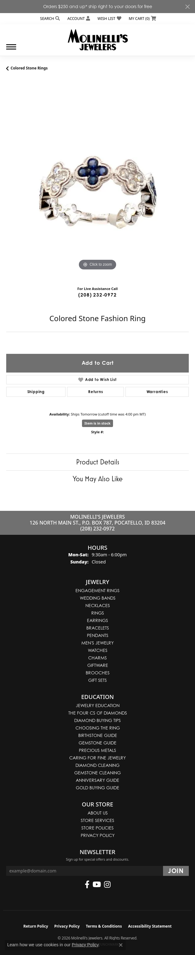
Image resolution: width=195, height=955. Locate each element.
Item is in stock (97, 423)
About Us (98, 812)
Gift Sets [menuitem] (97, 680)
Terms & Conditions (104, 926)
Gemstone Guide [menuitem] (97, 742)
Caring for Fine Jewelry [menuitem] (97, 757)
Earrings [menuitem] (97, 620)
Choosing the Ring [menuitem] (97, 727)
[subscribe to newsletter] (176, 871)
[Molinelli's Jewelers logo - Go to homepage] (97, 37)
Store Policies (97, 827)
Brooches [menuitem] (98, 672)
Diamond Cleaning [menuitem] (97, 765)
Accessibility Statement (149, 926)
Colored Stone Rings (29, 68)
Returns (95, 391)
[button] (49, 18)
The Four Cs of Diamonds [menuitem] (97, 712)
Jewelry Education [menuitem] (98, 705)
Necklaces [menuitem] (97, 605)
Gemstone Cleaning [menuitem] (97, 772)
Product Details (97, 462)
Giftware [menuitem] (97, 665)
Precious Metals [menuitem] (97, 750)
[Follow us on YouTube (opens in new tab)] (97, 884)
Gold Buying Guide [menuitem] (97, 787)
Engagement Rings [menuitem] (97, 590)
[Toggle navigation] (11, 50)
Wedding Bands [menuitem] (98, 598)
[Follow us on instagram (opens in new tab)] (107, 884)
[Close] (187, 7)
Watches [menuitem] (97, 650)
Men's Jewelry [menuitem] (97, 642)
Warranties (157, 391)
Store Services (97, 820)
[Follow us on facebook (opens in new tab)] (87, 884)
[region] (97, 180)
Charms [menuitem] (97, 657)
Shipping (36, 391)
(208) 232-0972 (97, 295)
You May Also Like (98, 478)
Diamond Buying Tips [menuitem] (97, 720)
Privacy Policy (98, 835)
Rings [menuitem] (97, 612)
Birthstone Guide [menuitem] (97, 735)
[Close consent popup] (121, 945)
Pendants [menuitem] (97, 635)
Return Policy (35, 926)
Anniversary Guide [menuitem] (97, 780)
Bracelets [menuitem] (97, 627)
